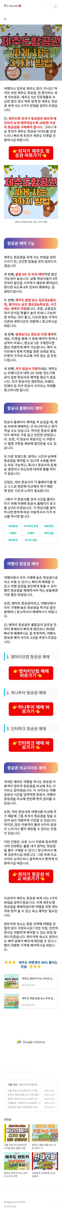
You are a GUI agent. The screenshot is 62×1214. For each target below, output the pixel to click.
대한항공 (13, 526)
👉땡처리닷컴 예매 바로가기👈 (31, 673)
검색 (48, 6)
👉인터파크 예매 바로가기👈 (31, 745)
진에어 (30, 533)
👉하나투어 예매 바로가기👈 (31, 709)
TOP (55, 1203)
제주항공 (49, 526)
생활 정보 (12, 1084)
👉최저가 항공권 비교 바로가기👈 (31, 876)
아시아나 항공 (31, 526)
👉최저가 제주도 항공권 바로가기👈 (31, 153)
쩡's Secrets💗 (12, 6)
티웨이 (13, 533)
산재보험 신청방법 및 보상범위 (22, 1103)
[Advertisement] (31, 1041)
